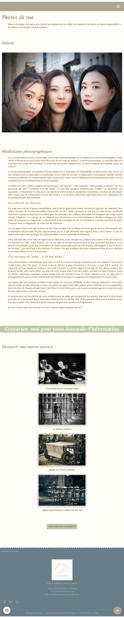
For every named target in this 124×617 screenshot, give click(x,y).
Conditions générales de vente (61, 613)
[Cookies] (6, 610)
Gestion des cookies (89, 613)
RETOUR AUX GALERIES (62, 526)
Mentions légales (33, 613)
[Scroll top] (118, 611)
